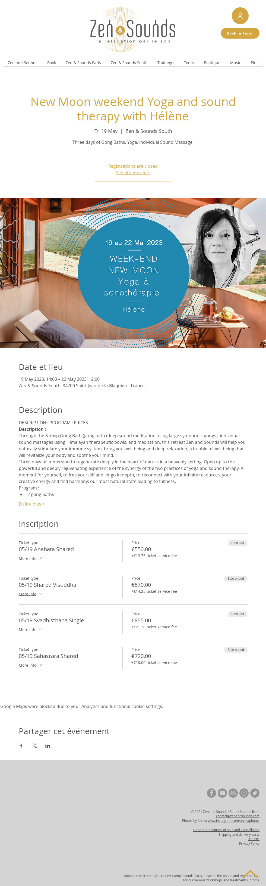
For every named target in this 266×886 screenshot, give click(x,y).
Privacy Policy (249, 843)
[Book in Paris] (240, 33)
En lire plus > (32, 504)
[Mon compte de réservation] (240, 15)
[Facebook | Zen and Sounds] (211, 793)
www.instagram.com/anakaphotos (233, 820)
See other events (133, 173)
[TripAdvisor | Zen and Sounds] (233, 793)
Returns (253, 839)
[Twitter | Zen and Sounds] (254, 793)
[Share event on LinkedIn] (47, 746)
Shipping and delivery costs (238, 834)
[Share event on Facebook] (21, 746)
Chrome (253, 880)
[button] (22, 62)
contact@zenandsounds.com (237, 816)
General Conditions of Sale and (217, 830)
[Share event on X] (34, 746)
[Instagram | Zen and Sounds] (244, 793)
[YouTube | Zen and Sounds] (222, 793)
